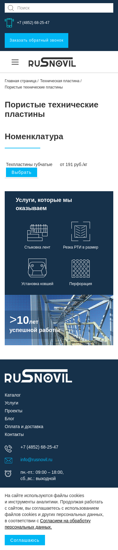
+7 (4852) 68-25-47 (33, 22)
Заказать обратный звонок (36, 40)
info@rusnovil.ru (36, 459)
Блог (9, 418)
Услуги (11, 402)
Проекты (13, 410)
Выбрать (21, 172)
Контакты (14, 434)
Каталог (13, 395)
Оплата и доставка (24, 426)
